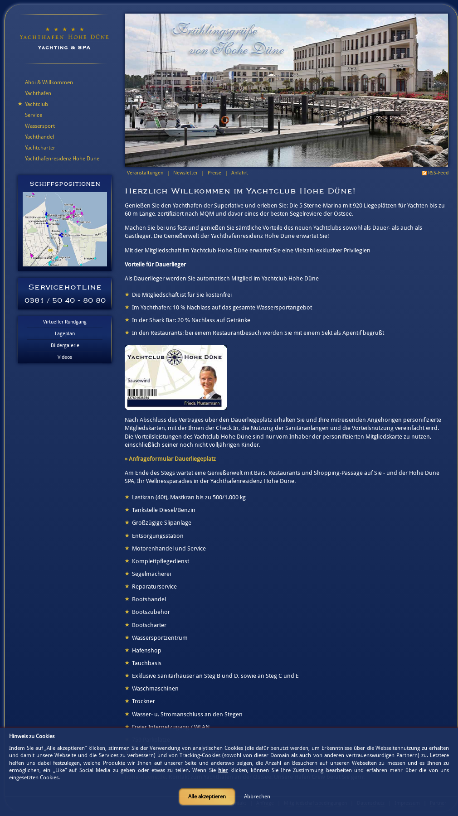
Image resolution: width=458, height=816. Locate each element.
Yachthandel (39, 137)
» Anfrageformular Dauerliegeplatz (170, 458)
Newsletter (185, 173)
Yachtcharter (40, 148)
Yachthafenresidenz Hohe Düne (62, 158)
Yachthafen (38, 93)
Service (33, 115)
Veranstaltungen (145, 173)
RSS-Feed (438, 173)
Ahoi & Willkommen (49, 82)
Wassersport (40, 126)
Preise (214, 173)
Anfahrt (239, 173)
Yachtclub (36, 104)
